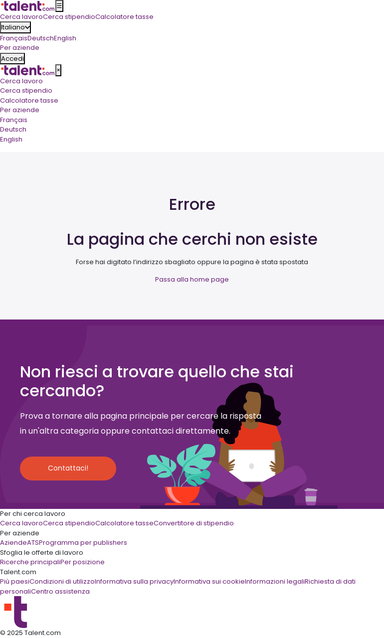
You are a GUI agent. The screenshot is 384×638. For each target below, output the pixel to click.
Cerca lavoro (21, 81)
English (65, 38)
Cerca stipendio (26, 90)
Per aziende (19, 110)
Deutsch (40, 38)
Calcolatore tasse (29, 100)
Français (13, 38)
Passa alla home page (192, 279)
